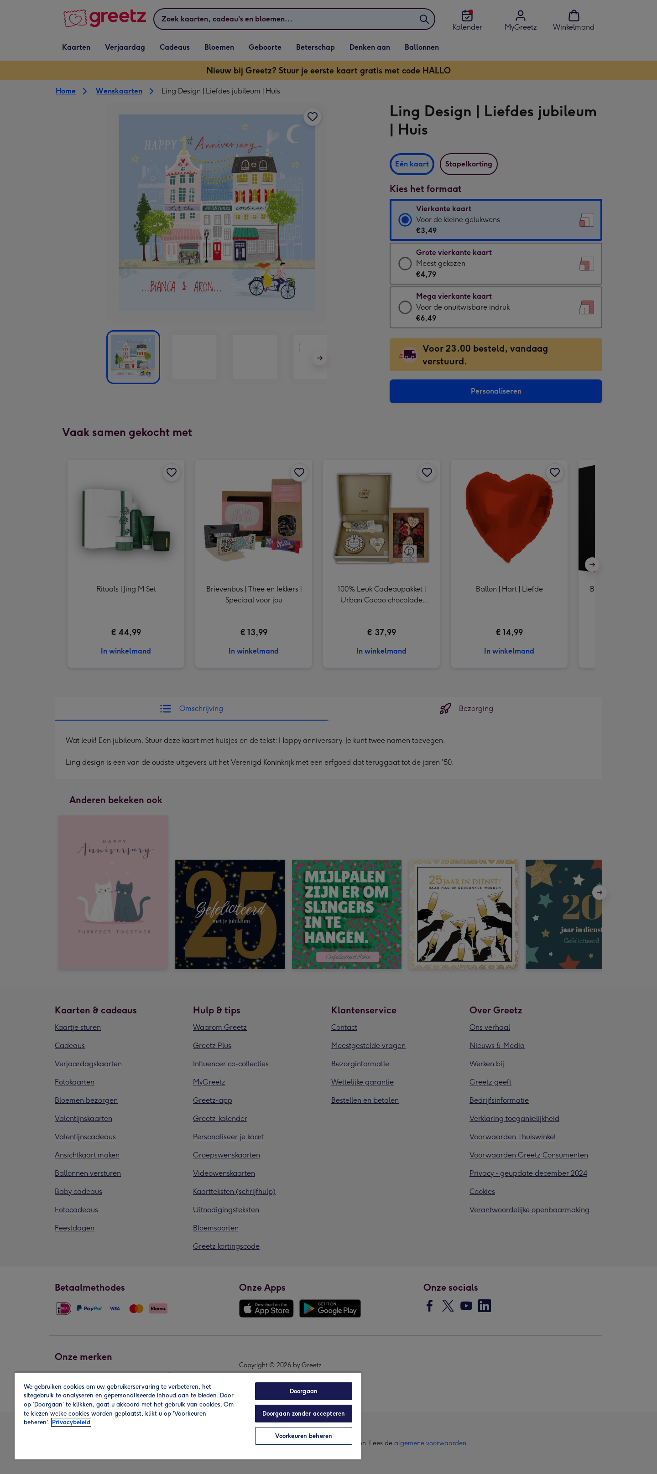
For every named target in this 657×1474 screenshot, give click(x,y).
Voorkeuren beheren (303, 1435)
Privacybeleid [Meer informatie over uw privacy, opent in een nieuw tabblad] (71, 1422)
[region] (188, 1415)
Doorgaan (304, 1391)
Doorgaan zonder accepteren (303, 1413)
